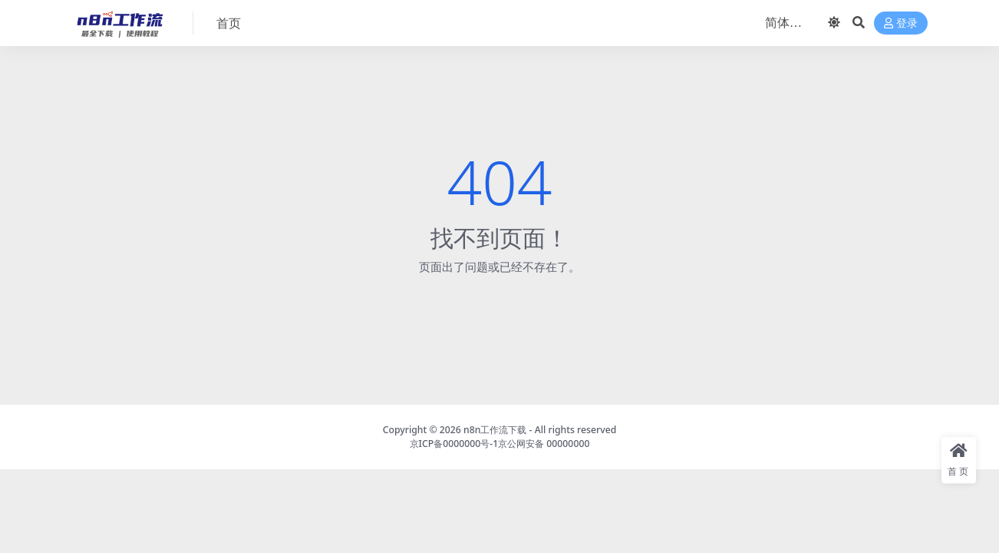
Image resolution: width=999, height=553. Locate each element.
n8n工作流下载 (494, 429)
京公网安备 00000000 (543, 443)
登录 (901, 23)
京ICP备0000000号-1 (454, 443)
